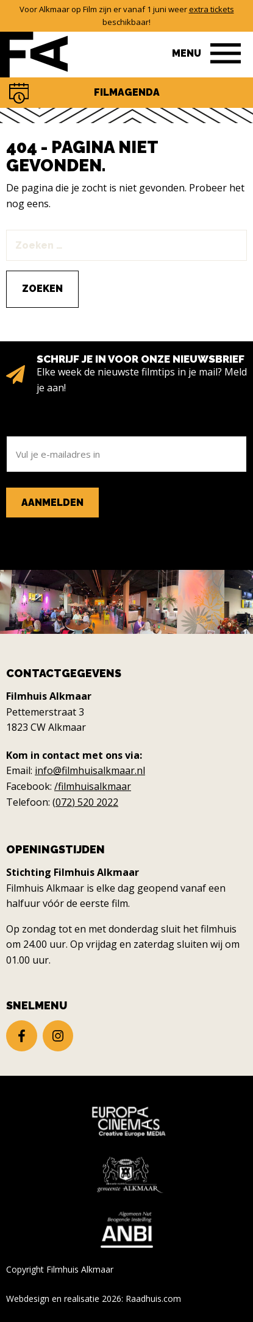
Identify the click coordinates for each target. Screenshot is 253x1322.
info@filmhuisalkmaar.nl (90, 770)
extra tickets (211, 9)
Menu (186, 53)
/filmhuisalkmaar (92, 786)
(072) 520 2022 (85, 802)
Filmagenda (127, 92)
